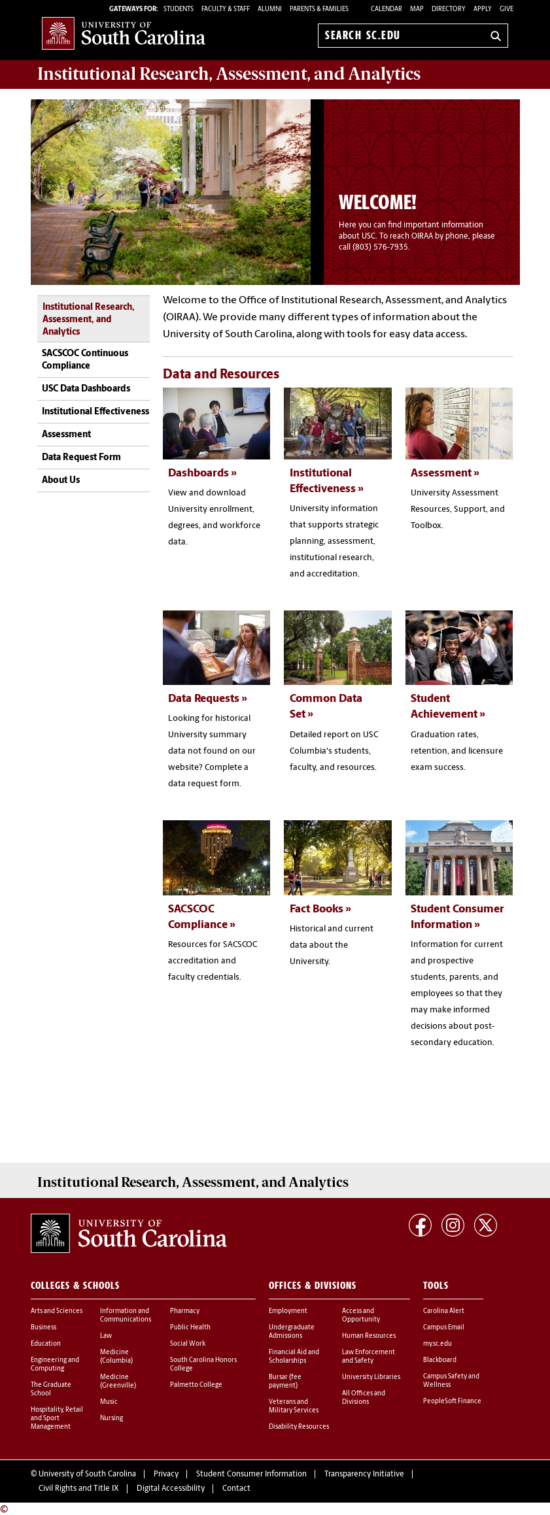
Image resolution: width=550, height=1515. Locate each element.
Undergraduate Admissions (292, 1329)
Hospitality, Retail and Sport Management (57, 1416)
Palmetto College (196, 1382)
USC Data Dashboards (86, 389)
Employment (288, 1308)
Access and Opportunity (361, 1313)
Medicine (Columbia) (116, 1354)
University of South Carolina (87, 1472)
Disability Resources (299, 1424)
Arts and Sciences (56, 1308)
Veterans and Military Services (293, 1404)
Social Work (187, 1341)
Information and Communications (125, 1313)
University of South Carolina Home (123, 33)
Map (417, 9)
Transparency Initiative (364, 1472)
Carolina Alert (443, 1308)
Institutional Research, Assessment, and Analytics (89, 320)
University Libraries (371, 1374)
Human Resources (369, 1333)
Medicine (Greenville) (118, 1379)
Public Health (190, 1325)
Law (106, 1333)
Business (43, 1325)
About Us (61, 481)
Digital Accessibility (171, 1487)
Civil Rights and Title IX (79, 1487)
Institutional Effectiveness (95, 412)
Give (506, 9)
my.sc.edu (437, 1341)
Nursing (111, 1416)
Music (109, 1399)
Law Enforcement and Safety (368, 1354)
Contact (236, 1487)
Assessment (66, 435)
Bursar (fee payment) (285, 1379)
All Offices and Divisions (363, 1395)
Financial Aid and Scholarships (294, 1354)
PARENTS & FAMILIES (319, 9)
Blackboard (439, 1357)
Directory (449, 9)
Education (46, 1341)
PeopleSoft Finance (452, 1399)
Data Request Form (81, 458)
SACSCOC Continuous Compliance (85, 360)
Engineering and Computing (55, 1362)
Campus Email (443, 1325)
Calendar (386, 9)
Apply (482, 9)
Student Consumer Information (251, 1472)
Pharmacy (184, 1308)
